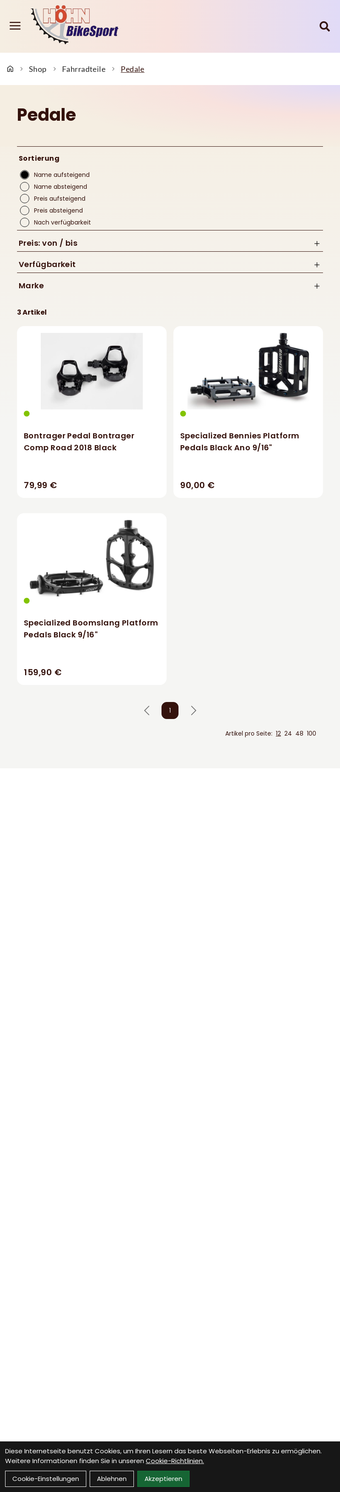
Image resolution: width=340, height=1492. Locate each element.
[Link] (15, 25)
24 (288, 733)
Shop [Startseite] (38, 69)
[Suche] (324, 26)
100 (311, 733)
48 (299, 733)
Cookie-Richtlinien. (175, 1460)
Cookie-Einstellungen (45, 1478)
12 (278, 733)
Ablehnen (112, 1478)
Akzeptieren (163, 1478)
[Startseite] (10, 68)
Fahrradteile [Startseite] (83, 69)
